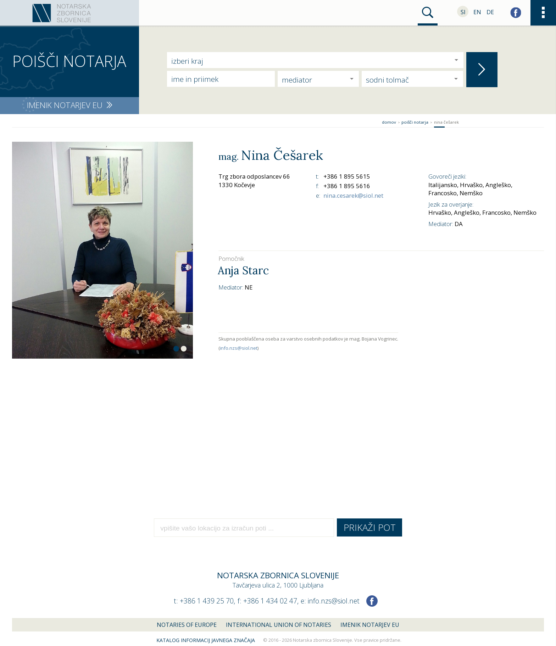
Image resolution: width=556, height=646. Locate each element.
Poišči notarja (414, 122)
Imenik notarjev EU (369, 625)
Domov (389, 122)
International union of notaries (278, 625)
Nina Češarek (446, 122)
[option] (102, 250)
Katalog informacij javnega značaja (205, 640)
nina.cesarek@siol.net (353, 195)
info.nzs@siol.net (238, 348)
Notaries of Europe (187, 625)
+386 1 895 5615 (346, 176)
